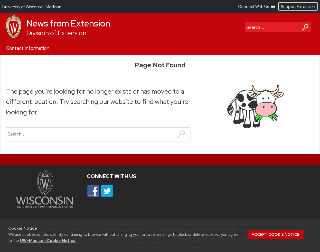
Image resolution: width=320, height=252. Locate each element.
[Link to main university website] (44, 207)
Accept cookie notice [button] (275, 234)
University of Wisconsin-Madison (31, 7)
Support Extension (298, 6)
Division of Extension (56, 33)
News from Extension (68, 23)
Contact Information (27, 48)
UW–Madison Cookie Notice (48, 240)
